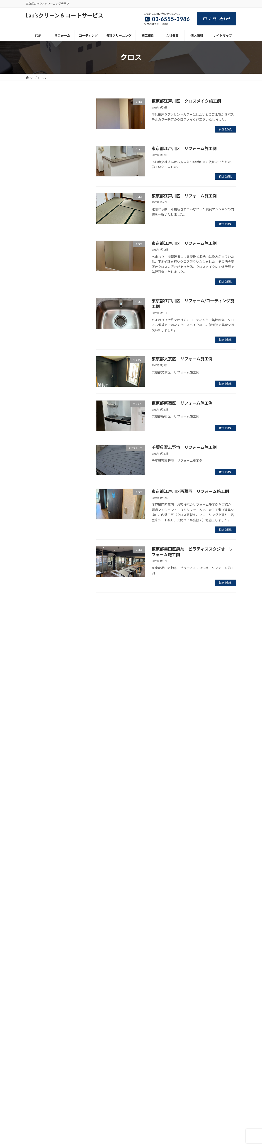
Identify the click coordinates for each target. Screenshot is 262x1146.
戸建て (33, 698)
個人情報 (166, 1066)
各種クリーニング (102, 1066)
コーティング (38, 131)
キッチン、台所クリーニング (52, 159)
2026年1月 (36, 769)
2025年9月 (36, 787)
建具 (32, 689)
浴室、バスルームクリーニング (54, 177)
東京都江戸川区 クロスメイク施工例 (186, 100)
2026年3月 (36, 751)
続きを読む (226, 129)
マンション (37, 625)
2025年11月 (37, 778)
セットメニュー (43, 205)
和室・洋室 (37, 662)
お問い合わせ (217, 19)
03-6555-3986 (44, 1103)
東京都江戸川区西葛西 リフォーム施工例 (190, 491)
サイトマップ (38, 261)
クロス (33, 588)
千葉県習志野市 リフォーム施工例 (184, 447)
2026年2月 (36, 760)
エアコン (35, 560)
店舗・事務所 (38, 680)
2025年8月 (36, 797)
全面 (32, 652)
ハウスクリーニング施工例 (48, 615)
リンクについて (40, 271)
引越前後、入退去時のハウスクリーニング (57, 216)
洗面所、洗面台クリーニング (52, 186)
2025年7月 (36, 806)
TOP (32, 104)
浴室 (32, 717)
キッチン (35, 578)
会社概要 (35, 243)
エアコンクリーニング (48, 150)
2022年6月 (36, 833)
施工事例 (127, 1066)
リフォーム (37, 113)
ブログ (185, 1066)
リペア (33, 643)
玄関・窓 (35, 726)
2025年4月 (36, 824)
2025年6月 (36, 815)
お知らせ (35, 542)
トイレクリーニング (46, 196)
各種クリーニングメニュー (48, 140)
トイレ (33, 606)
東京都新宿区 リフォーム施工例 (182, 403)
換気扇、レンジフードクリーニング (57, 168)
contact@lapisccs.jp (46, 1130)
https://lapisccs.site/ (46, 1135)
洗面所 (33, 708)
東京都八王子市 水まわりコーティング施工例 (66, 484)
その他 (33, 551)
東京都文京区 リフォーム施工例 (182, 358)
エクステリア (38, 569)
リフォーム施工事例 (46, 122)
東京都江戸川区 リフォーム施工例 (184, 148)
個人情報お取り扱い (43, 252)
